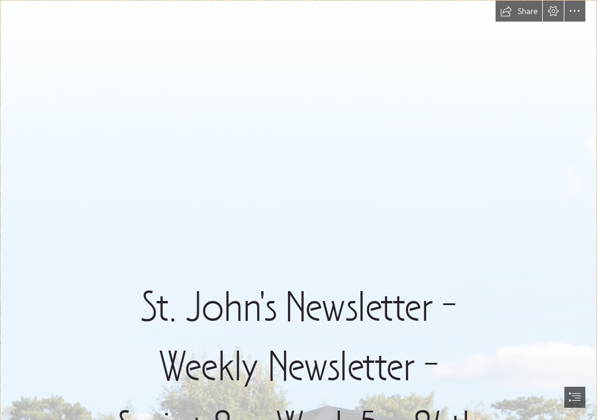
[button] (519, 11)
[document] (298, 210)
